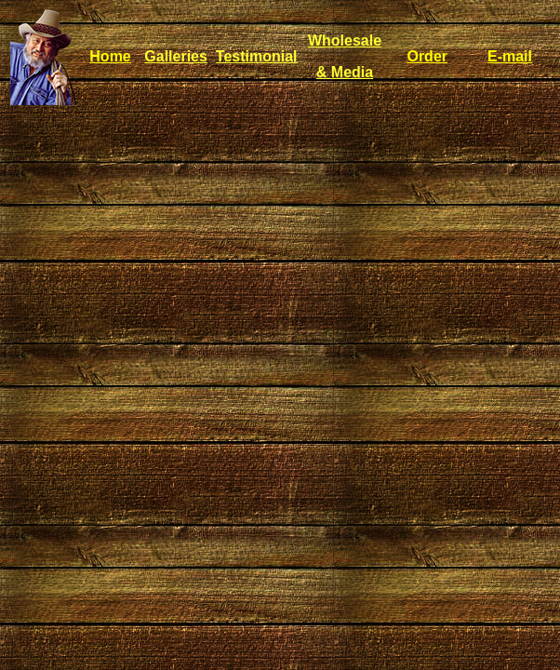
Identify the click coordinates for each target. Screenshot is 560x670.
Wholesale (344, 40)
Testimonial (257, 56)
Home (109, 56)
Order (427, 56)
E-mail (509, 56)
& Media (344, 72)
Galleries (175, 56)
